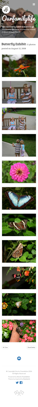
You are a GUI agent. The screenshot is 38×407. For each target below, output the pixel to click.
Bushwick (26, 379)
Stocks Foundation (23, 377)
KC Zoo (5, 347)
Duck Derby (31, 347)
